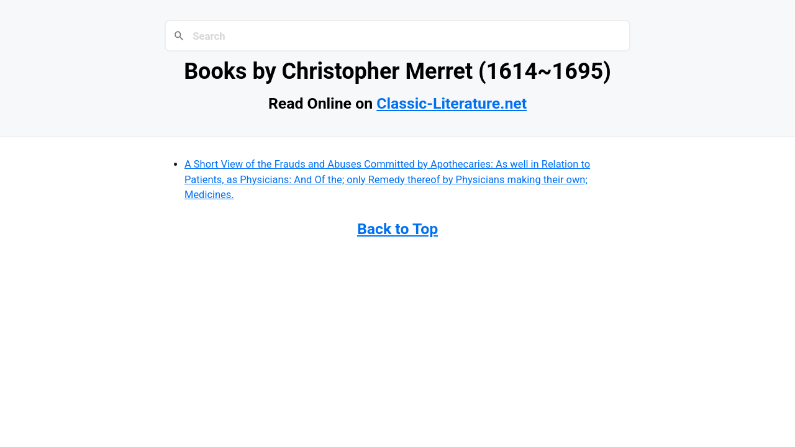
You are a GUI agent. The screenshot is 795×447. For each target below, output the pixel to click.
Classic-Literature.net (451, 103)
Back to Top (397, 229)
